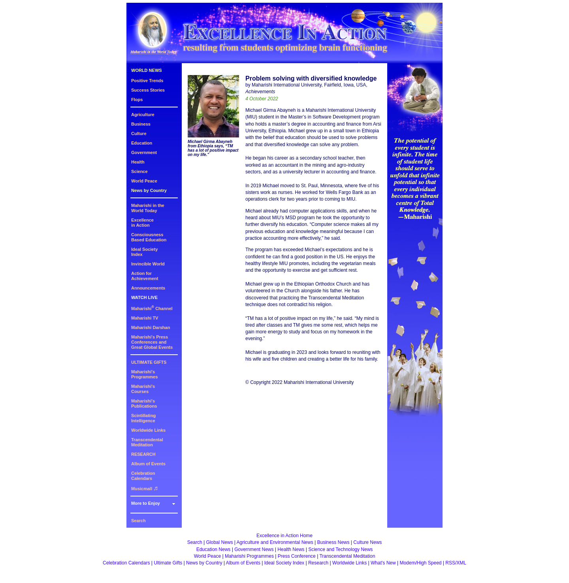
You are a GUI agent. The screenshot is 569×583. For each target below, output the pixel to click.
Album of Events (148, 463)
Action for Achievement (144, 276)
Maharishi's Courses (143, 389)
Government (144, 152)
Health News (290, 549)
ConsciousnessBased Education (148, 237)
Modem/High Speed (420, 563)
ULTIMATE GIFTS (148, 362)
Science (139, 171)
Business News (333, 542)
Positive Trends (147, 80)
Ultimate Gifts (168, 563)
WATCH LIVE (144, 297)
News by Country (149, 190)
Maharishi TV (144, 318)
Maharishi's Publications (144, 403)
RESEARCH (143, 454)
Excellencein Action (142, 223)
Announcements (148, 288)
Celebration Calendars (143, 476)
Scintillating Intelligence (143, 418)
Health (138, 162)
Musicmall (144, 488)
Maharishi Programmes (249, 556)
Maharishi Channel (152, 308)
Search (138, 520)
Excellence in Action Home (284, 535)
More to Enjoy (145, 503)
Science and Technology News (340, 549)
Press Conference (297, 556)
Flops (137, 99)
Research (318, 563)
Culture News (367, 542)
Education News (213, 549)
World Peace (144, 181)
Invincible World (148, 263)
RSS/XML (455, 563)
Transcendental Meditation (147, 442)
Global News (219, 542)
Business (141, 124)
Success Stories (148, 90)
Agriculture (142, 114)
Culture (139, 133)
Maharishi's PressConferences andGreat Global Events (152, 342)
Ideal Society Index (284, 563)
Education (141, 143)
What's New (383, 563)
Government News (253, 549)
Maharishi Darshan (150, 327)
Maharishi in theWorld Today (147, 208)
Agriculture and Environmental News (275, 542)
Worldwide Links (148, 430)
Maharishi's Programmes (144, 374)
